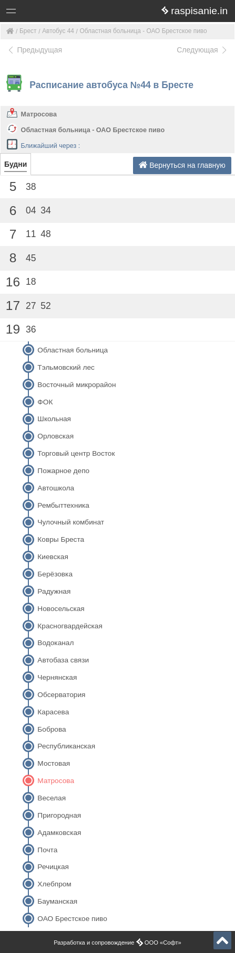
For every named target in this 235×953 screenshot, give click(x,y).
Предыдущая (34, 50)
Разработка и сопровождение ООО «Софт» (117, 942)
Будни (15, 164)
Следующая (202, 50)
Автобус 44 (58, 31)
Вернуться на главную (182, 164)
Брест (27, 31)
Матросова (39, 114)
